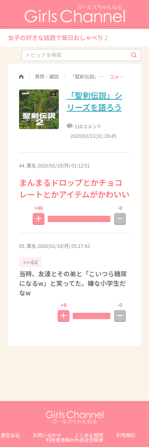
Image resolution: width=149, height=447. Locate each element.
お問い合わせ (47, 435)
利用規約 (125, 435)
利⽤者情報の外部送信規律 (74, 439)
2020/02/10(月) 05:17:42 (63, 245)
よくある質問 (89, 435)
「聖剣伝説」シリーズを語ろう (94, 101)
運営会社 (9, 435)
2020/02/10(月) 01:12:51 (63, 165)
